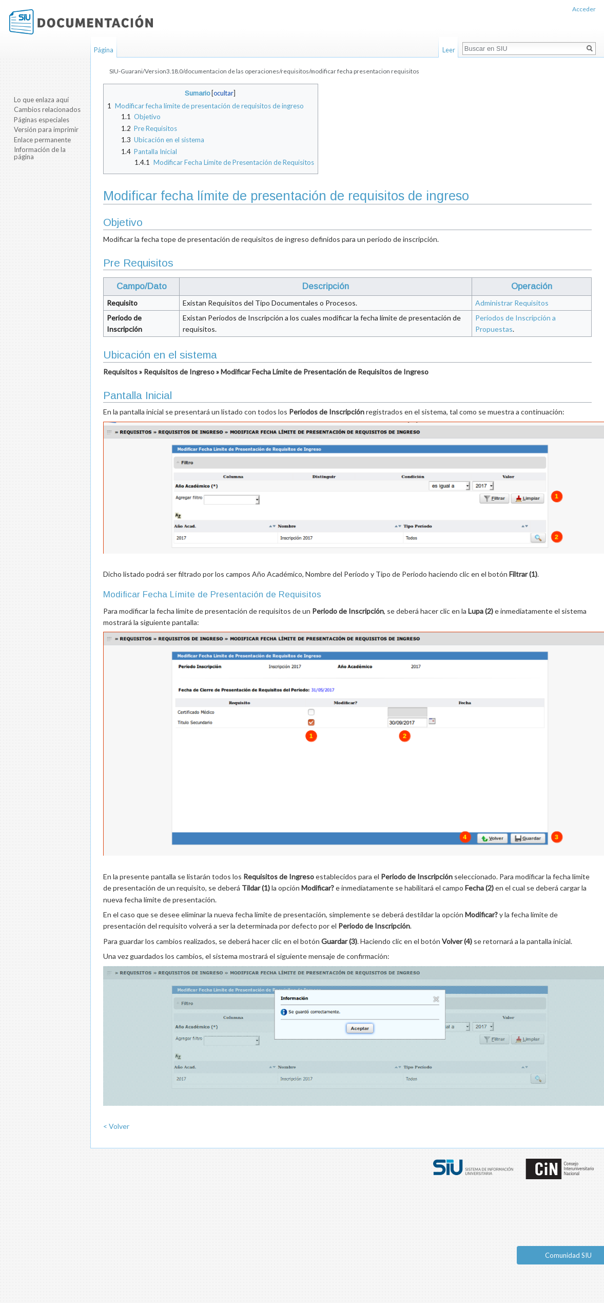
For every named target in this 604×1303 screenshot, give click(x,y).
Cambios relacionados (47, 109)
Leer (448, 50)
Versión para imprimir (46, 129)
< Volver (116, 1126)
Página (103, 50)
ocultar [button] (223, 93)
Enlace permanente (42, 140)
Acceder (584, 9)
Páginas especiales (41, 120)
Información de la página (40, 153)
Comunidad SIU (568, 1255)
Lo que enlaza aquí (41, 100)
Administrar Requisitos (512, 302)
